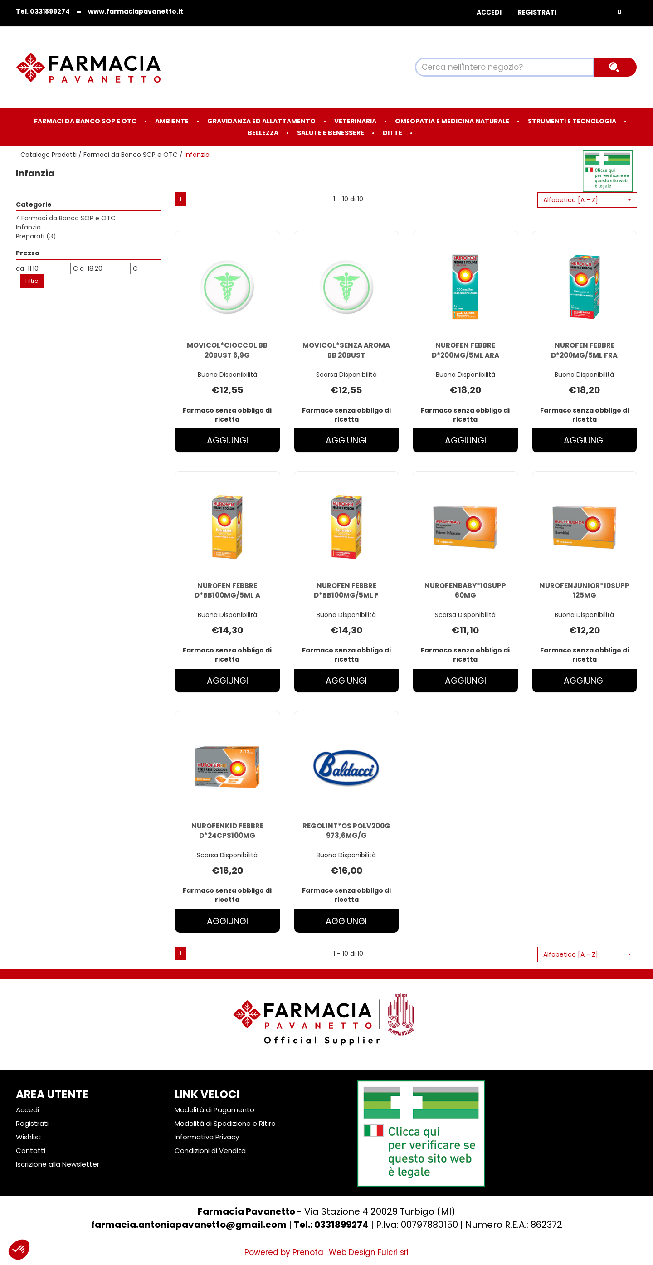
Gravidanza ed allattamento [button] (261, 121)
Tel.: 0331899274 (331, 1224)
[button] (587, 200)
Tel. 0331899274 (43, 11)
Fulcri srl (393, 1252)
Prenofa (307, 1252)
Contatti (30, 1150)
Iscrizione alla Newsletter (57, 1164)
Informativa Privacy (207, 1137)
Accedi (489, 12)
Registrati (537, 12)
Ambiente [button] (172, 121)
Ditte (392, 132)
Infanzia (28, 227)
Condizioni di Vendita (210, 1150)
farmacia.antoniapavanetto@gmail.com (189, 1224)
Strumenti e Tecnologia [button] (572, 121)
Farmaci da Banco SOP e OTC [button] (85, 121)
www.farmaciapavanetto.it (135, 11)
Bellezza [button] (263, 132)
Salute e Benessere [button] (330, 132)
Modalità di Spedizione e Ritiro (225, 1123)
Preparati (36, 236)
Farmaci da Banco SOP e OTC (130, 154)
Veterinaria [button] (355, 121)
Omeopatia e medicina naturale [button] (452, 121)
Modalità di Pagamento (214, 1109)
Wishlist (579, 13)
